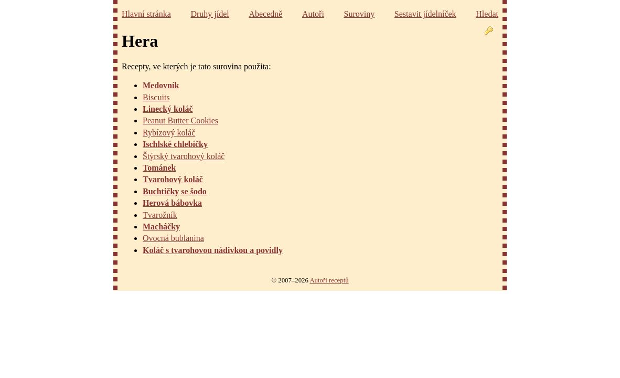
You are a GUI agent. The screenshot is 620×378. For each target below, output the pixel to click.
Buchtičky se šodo (175, 191)
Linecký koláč (168, 108)
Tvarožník (160, 215)
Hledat (487, 13)
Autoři (313, 13)
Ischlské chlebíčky (175, 144)
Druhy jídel (209, 13)
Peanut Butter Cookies (180, 120)
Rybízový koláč (169, 132)
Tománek (159, 167)
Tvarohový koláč (173, 179)
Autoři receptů (328, 280)
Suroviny (359, 13)
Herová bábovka (172, 202)
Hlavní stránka (146, 13)
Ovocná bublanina (173, 238)
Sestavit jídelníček (425, 13)
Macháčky (161, 226)
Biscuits (156, 97)
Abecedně (265, 13)
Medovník (161, 85)
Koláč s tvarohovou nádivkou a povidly (213, 250)
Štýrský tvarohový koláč (184, 156)
